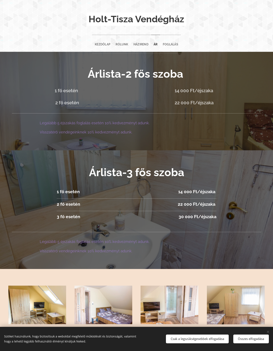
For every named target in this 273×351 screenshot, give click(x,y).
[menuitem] (97, 43)
